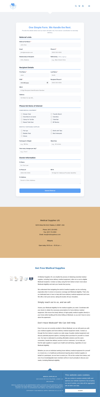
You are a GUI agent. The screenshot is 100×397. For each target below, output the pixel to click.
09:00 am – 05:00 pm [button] (53, 245)
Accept (80, 390)
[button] (83, 6)
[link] (13, 6)
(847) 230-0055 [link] (52, 229)
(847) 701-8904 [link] (51, 232)
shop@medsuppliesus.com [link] (52, 234)
